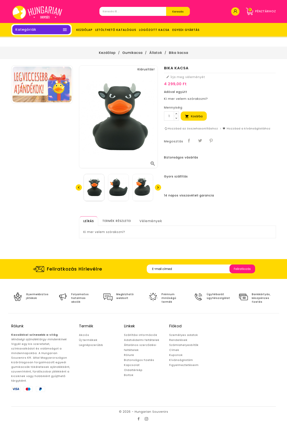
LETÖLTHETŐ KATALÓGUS (115, 30)
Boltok (129, 375)
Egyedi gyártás (185, 30)
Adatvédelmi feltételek (141, 340)
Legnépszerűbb (91, 345)
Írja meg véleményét (185, 77)
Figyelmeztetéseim (184, 365)
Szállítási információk (140, 335)
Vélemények (150, 221)
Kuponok (176, 355)
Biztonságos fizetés (139, 360)
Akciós (84, 335)
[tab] (88, 221)
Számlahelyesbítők (184, 345)
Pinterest (211, 141)
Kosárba (194, 116)
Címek (174, 350)
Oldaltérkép (133, 370)
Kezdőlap (84, 30)
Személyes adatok (183, 335)
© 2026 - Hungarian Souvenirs (143, 412)
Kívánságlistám (181, 360)
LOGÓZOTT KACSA (154, 30)
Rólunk (129, 355)
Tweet (200, 141)
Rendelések (178, 340)
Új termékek (88, 340)
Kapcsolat (132, 365)
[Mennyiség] (169, 116)
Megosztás (189, 141)
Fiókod (175, 326)
